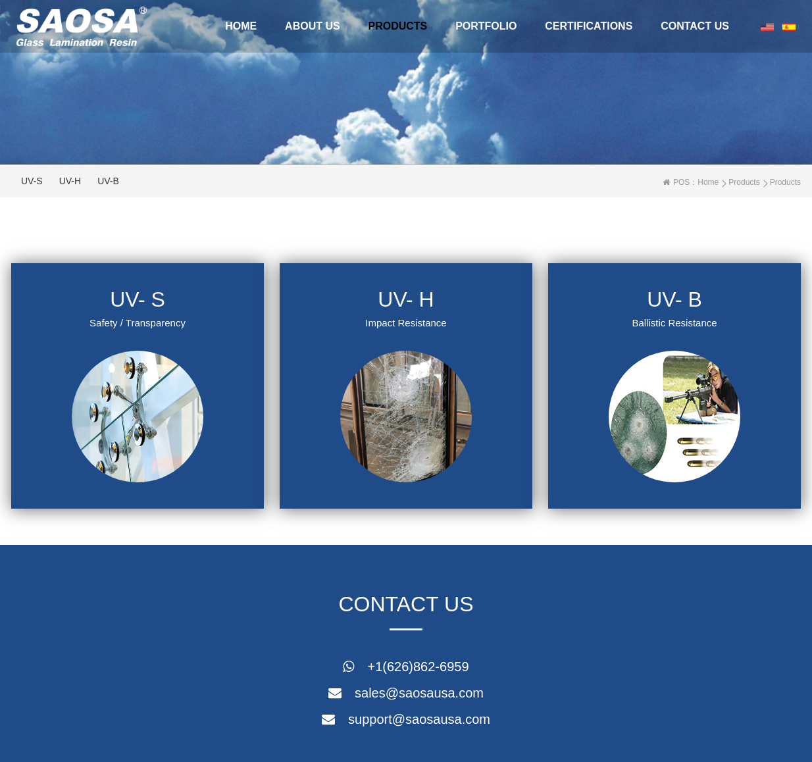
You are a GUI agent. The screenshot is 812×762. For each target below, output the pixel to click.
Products (398, 26)
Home (241, 26)
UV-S (32, 181)
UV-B (108, 181)
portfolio (486, 26)
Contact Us (695, 26)
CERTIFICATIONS (588, 26)
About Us (312, 26)
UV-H (70, 181)
